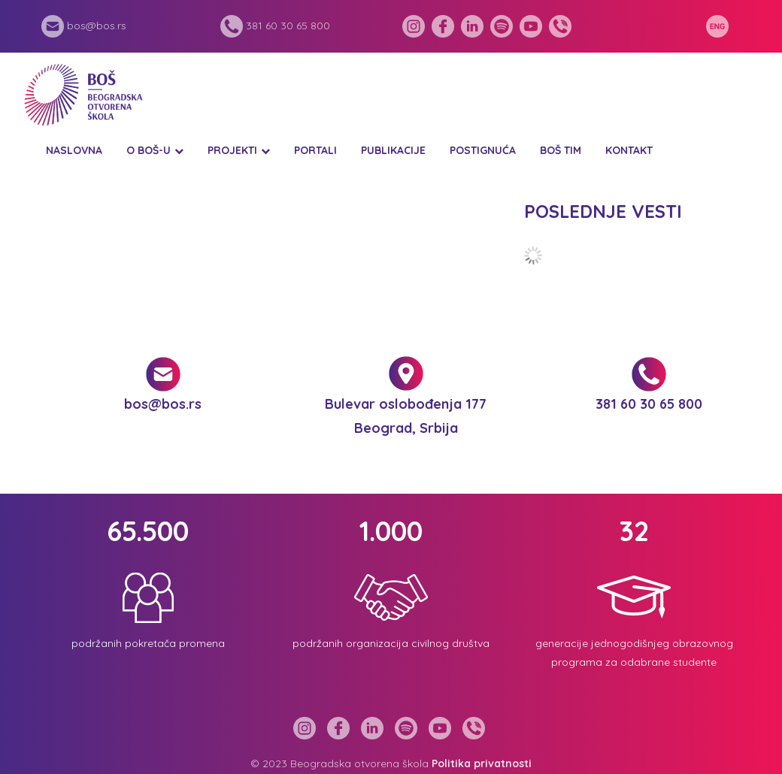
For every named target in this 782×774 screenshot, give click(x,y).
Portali (315, 150)
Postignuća (483, 150)
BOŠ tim (560, 150)
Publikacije (393, 150)
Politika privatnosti (482, 763)
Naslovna (74, 150)
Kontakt (629, 150)
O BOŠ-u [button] (148, 150)
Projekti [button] (232, 150)
